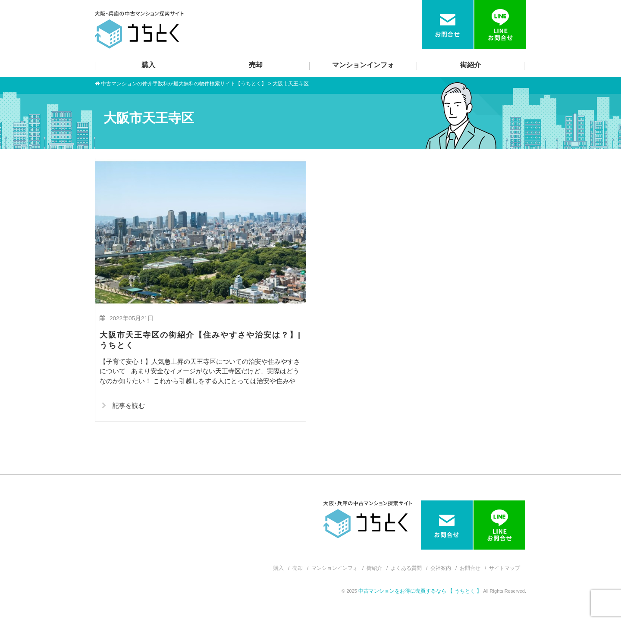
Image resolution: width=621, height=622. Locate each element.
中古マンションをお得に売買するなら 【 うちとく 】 (420, 591)
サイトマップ (504, 568)
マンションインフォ (363, 65)
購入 (148, 65)
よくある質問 (406, 568)
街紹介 (470, 65)
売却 (256, 65)
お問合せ (470, 568)
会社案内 (440, 568)
